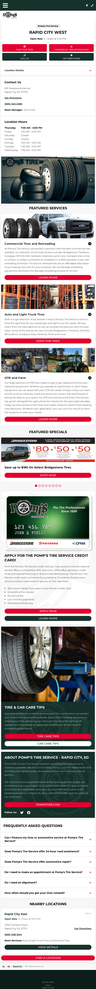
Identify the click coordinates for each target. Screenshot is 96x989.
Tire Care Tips (48, 736)
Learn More (48, 277)
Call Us (24, 58)
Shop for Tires (48, 341)
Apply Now (48, 611)
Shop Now (48, 475)
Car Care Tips (48, 743)
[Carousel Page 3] (43, 486)
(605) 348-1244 (13, 934)
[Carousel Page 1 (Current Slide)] (36, 486)
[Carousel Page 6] (53, 486)
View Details (48, 947)
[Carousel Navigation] (48, 180)
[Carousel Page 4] (46, 486)
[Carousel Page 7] (56, 486)
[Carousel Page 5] (50, 486)
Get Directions (64, 56)
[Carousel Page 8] (60, 486)
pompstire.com (48, 804)
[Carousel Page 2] (39, 486)
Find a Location (48, 958)
